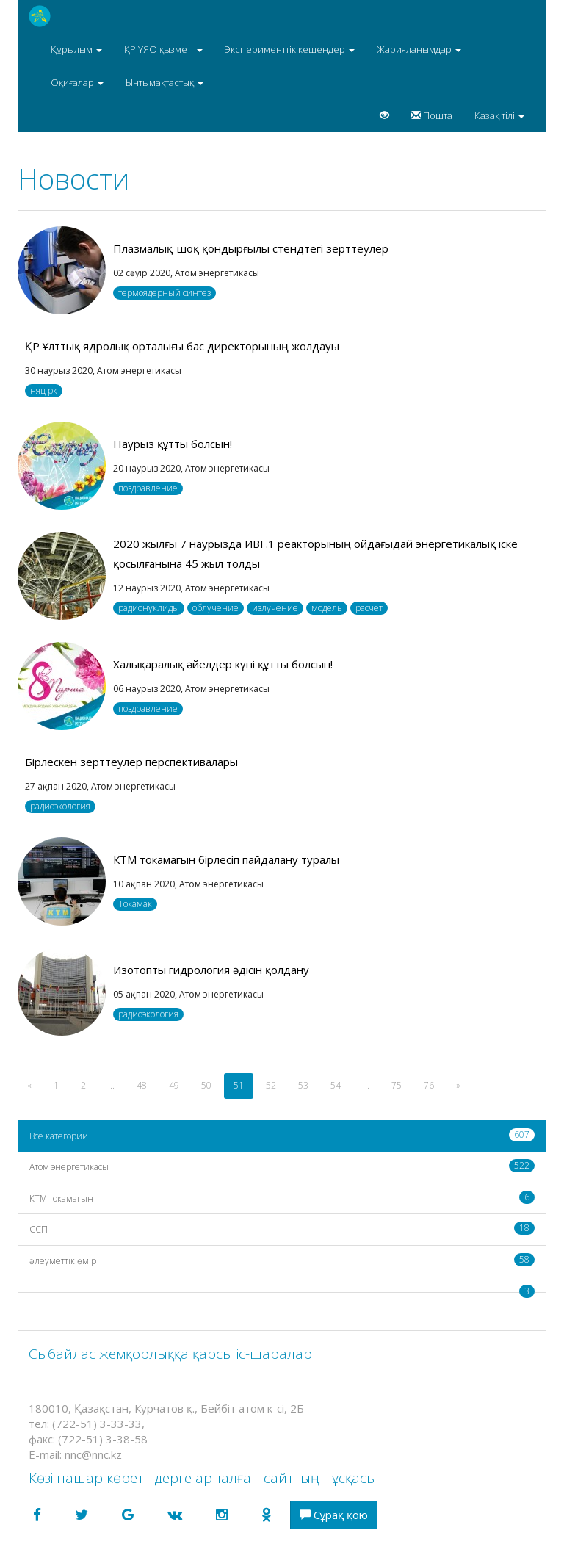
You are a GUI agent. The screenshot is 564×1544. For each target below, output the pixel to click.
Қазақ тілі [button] (499, 115)
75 (396, 1085)
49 (174, 1085)
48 (142, 1085)
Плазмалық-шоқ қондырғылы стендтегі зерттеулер (250, 248)
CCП (282, 1228)
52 (271, 1085)
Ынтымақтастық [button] (164, 82)
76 (429, 1085)
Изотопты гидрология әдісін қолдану (211, 969)
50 (206, 1085)
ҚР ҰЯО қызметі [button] (163, 49)
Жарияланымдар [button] (419, 49)
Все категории (282, 1135)
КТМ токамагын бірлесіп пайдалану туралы (226, 859)
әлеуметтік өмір (282, 1260)
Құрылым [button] (76, 49)
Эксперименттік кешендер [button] (290, 49)
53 (303, 1085)
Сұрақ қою (334, 1514)
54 (335, 1085)
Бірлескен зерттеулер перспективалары (131, 761)
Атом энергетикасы (282, 1166)
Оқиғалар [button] (77, 82)
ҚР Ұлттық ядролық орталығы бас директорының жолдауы (182, 346)
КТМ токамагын (282, 1198)
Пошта (431, 115)
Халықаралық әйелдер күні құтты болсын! (223, 664)
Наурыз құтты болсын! (172, 443)
